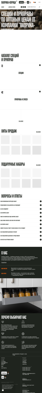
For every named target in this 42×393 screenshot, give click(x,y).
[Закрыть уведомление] (14, 384)
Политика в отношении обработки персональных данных (7, 382)
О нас (2, 360)
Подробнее (3, 262)
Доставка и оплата (4, 363)
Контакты (4, 368)
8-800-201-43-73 (26, 370)
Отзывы (3, 361)
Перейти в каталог (37, 44)
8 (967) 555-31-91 (26, 369)
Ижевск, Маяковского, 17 (26, 379)
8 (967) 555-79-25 (26, 367)
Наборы (24, 364)
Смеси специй (24, 362)
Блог (2, 364)
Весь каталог (21, 121)
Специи (24, 360)
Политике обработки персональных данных (7, 388)
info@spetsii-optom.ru (25, 391)
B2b (2, 366)
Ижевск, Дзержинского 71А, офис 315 (28, 374)
